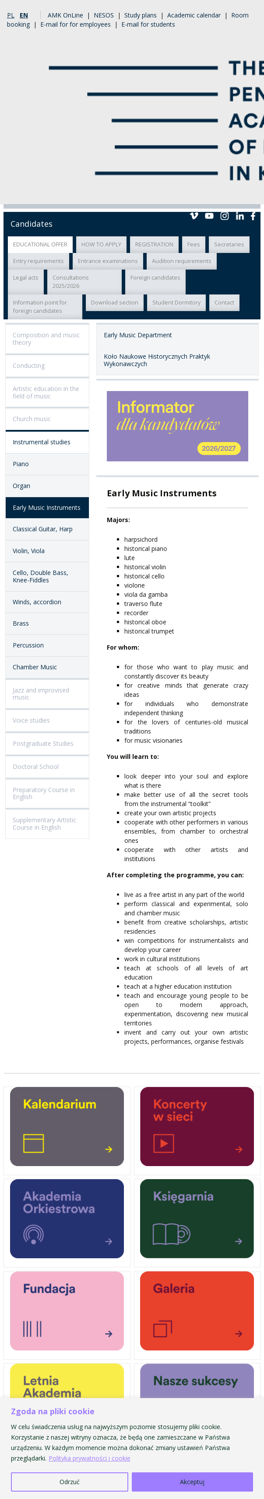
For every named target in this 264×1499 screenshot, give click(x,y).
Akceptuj (192, 1482)
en (24, 15)
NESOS (104, 15)
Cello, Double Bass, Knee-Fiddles (40, 576)
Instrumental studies (41, 442)
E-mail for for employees (75, 24)
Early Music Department (138, 335)
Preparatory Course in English (44, 793)
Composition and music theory (46, 338)
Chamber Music (35, 667)
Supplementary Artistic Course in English (44, 823)
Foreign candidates (155, 277)
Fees (193, 244)
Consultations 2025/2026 (71, 282)
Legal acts (26, 277)
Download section (114, 302)
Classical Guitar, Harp (43, 529)
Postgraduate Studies (43, 743)
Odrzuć (70, 1482)
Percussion (28, 645)
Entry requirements (38, 261)
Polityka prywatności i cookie (89, 1458)
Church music (32, 419)
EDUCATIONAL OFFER (40, 244)
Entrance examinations (108, 261)
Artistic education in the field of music (46, 392)
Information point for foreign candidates (40, 307)
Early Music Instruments (47, 507)
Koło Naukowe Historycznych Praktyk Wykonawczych (157, 360)
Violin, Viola (29, 551)
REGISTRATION (154, 244)
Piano (21, 464)
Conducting (29, 365)
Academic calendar (194, 15)
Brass (21, 623)
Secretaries (229, 244)
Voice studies (31, 720)
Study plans (140, 15)
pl (10, 15)
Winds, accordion (37, 602)
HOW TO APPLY (101, 244)
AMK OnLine (65, 15)
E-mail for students (148, 24)
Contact (224, 302)
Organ (21, 485)
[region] (132, 1448)
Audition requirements (181, 261)
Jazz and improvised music (41, 694)
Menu (249, 193)
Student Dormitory (176, 302)
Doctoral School (36, 766)
